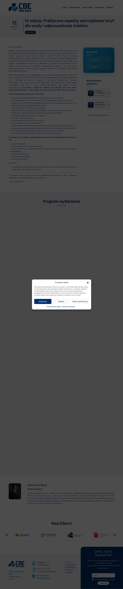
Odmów (61, 301)
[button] (88, 282)
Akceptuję (43, 301)
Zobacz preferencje (80, 301)
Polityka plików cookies (54, 306)
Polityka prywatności (68, 306)
